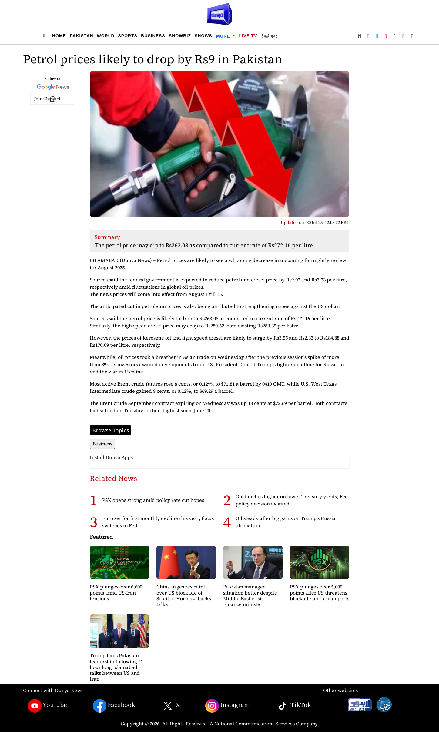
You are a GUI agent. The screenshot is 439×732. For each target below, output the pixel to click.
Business (153, 35)
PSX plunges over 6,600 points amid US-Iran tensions (116, 592)
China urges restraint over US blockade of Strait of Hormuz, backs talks (183, 595)
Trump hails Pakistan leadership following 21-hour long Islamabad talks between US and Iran (117, 667)
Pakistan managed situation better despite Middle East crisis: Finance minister (250, 595)
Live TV (248, 35)
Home (59, 35)
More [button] (224, 36)
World (106, 35)
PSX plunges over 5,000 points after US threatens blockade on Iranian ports (319, 592)
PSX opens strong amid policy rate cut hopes (153, 500)
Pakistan (81, 35)
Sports (128, 35)
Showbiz (180, 35)
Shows (203, 35)
